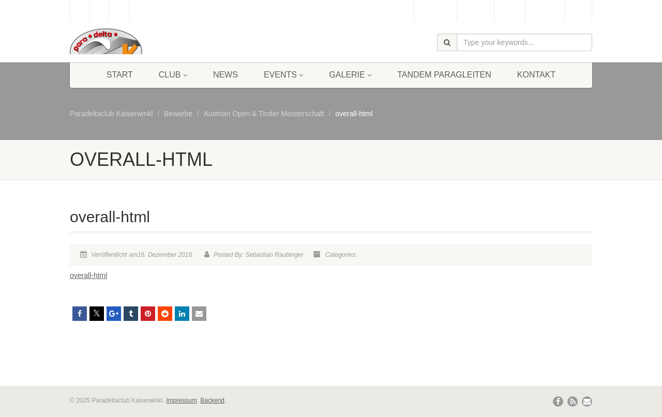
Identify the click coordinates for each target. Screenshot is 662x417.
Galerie (350, 74)
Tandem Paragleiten (444, 74)
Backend (212, 400)
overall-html (88, 275)
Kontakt (536, 74)
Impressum (181, 400)
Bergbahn (545, 10)
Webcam (475, 10)
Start (120, 74)
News (225, 74)
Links (578, 10)
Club (173, 74)
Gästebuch (435, 10)
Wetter (510, 10)
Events (283, 74)
